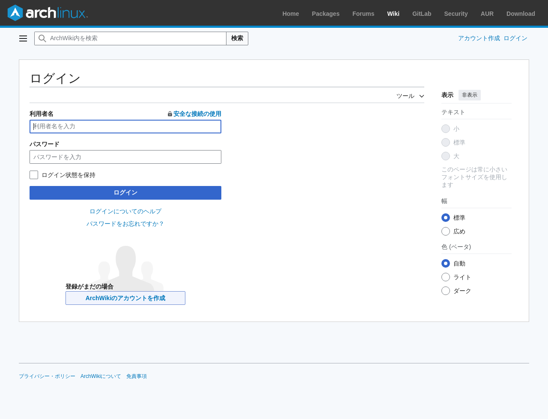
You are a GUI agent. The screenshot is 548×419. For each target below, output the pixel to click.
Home (291, 13)
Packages (326, 13)
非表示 (469, 95)
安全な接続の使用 (194, 113)
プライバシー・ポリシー (47, 376)
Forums (363, 13)
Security (456, 13)
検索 (237, 38)
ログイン (125, 192)
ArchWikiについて (100, 376)
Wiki (393, 13)
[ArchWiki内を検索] (130, 38)
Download (520, 13)
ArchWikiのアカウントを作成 (126, 298)
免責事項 (136, 376)
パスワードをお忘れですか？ (125, 223)
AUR (487, 13)
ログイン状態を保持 (68, 174)
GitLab (421, 13)
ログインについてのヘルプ (125, 211)
